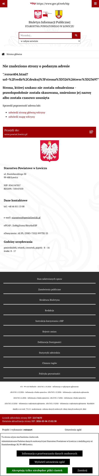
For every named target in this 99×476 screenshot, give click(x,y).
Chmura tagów (49, 363)
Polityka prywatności (49, 373)
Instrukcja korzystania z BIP (49, 321)
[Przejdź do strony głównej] (49, 19)
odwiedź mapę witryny (22, 116)
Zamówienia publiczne (49, 289)
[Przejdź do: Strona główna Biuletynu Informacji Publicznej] (3, 54)
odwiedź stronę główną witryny (27, 112)
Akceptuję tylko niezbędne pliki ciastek (37, 470)
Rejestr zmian (49, 331)
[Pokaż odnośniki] (3, 3)
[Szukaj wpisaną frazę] (76, 35)
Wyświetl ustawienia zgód (50, 462)
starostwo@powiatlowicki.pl (26, 217)
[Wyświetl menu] (95, 3)
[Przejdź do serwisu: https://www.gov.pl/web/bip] (49, 3)
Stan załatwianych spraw (49, 279)
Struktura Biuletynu (49, 300)
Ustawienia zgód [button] (73, 429)
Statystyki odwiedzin (49, 352)
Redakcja (49, 310)
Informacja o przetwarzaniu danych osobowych (49, 453)
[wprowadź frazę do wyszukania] (45, 35)
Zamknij (82, 470)
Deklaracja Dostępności (49, 342)
